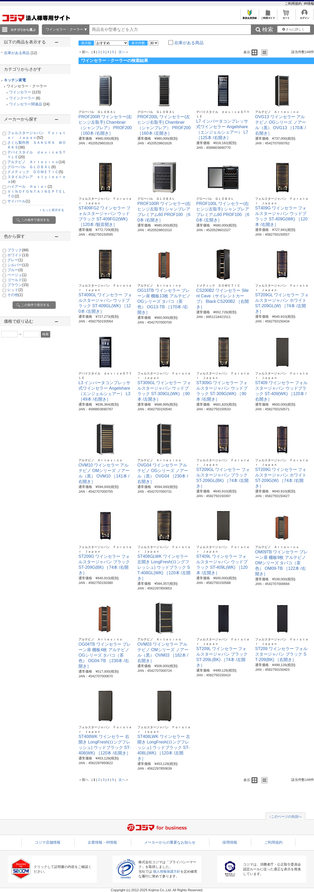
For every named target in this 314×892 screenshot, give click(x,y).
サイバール (18, 201)
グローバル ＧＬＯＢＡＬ (31, 167)
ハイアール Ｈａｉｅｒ (29, 186)
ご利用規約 (294, 3)
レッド (15, 290)
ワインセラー (20, 92)
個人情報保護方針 (166, 871)
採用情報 (229, 842)
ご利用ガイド (267, 16)
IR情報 (309, 3)
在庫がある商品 (20, 53)
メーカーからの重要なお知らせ (169, 842)
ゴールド (16, 280)
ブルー (15, 270)
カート (286, 16)
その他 (15, 295)
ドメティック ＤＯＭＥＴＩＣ (35, 172)
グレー (15, 260)
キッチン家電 (15, 80)
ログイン (304, 16)
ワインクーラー (22, 98)
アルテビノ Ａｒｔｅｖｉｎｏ (36, 162)
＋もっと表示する (51, 210)
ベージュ (16, 275)
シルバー (18, 265)
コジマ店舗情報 (47, 842)
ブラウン (18, 285)
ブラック (18, 250)
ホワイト (18, 255)
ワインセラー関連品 (25, 104)
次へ (122, 52)
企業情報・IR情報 (102, 842)
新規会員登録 (249, 16)
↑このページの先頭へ (285, 817)
